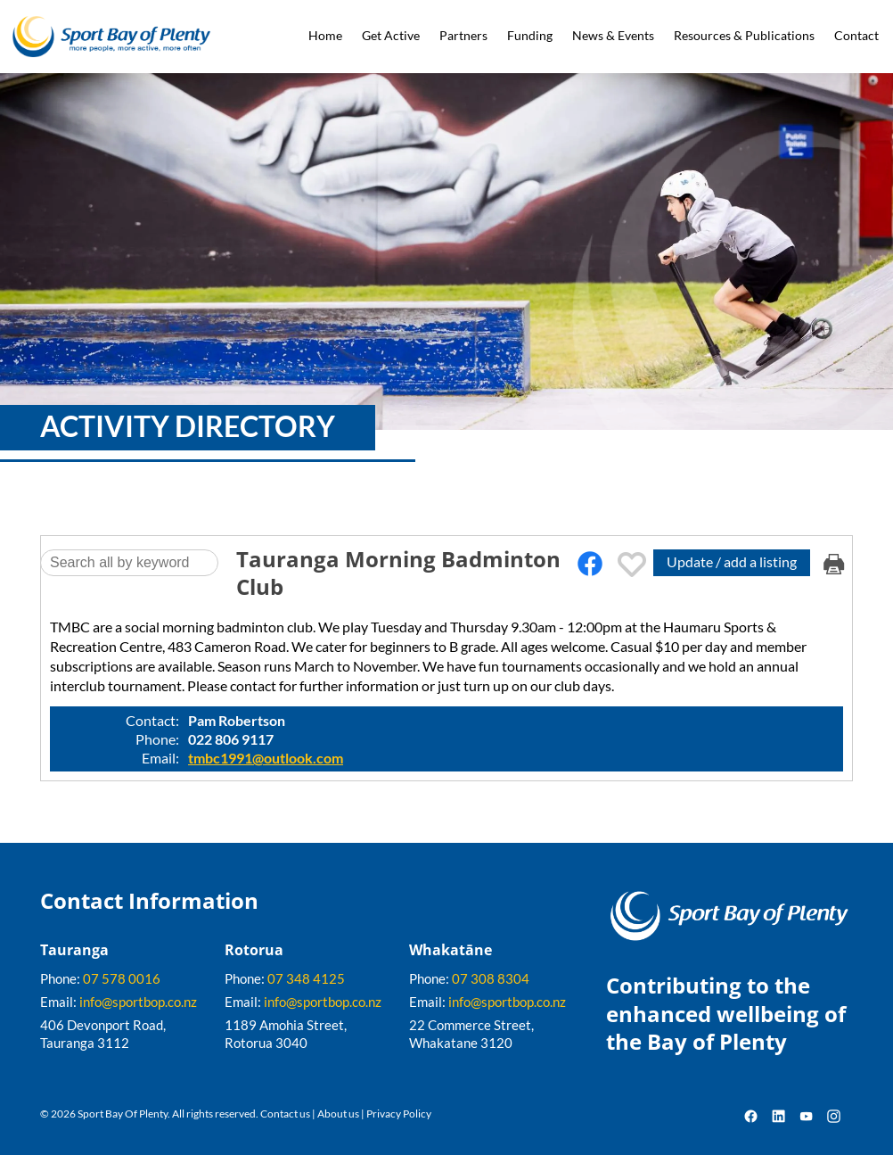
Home (325, 35)
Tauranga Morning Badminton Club (398, 573)
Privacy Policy (398, 1113)
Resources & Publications (744, 35)
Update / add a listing (732, 561)
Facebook (750, 1116)
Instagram (833, 1116)
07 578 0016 (121, 978)
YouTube (806, 1116)
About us (338, 1113)
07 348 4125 (306, 978)
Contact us (285, 1113)
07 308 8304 (490, 978)
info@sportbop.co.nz (138, 1002)
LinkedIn (778, 1116)
